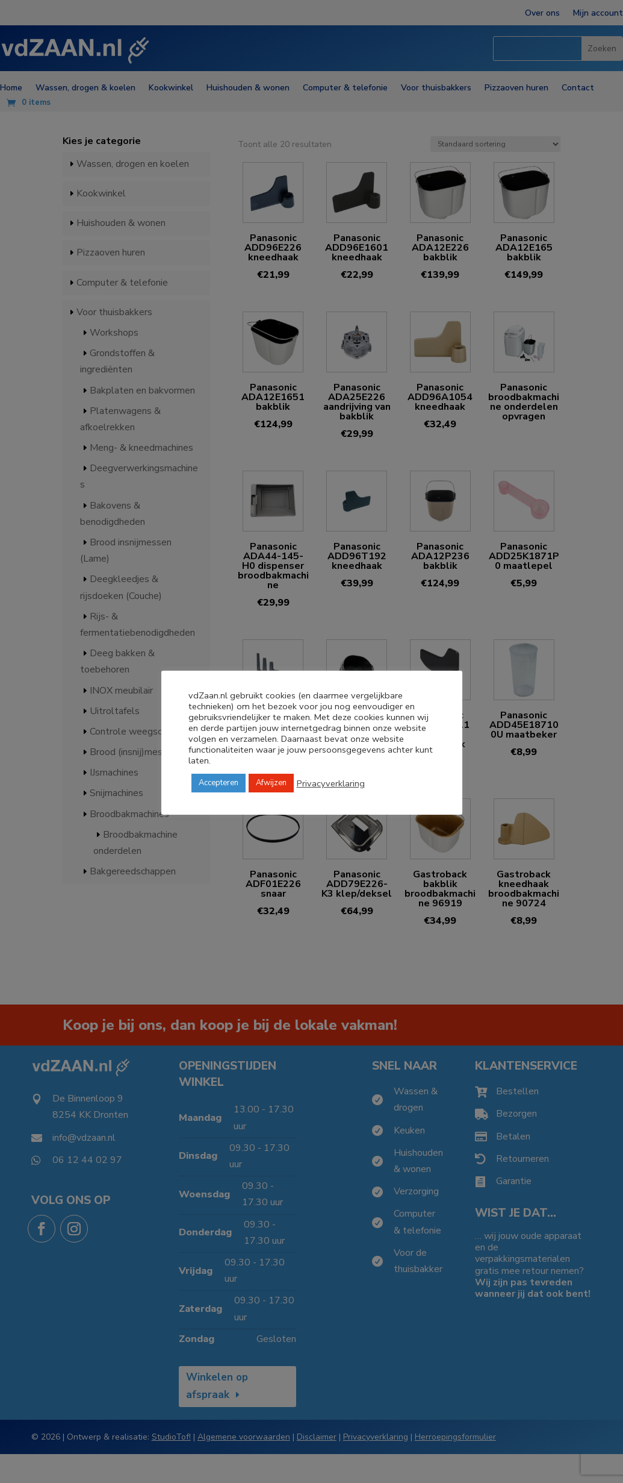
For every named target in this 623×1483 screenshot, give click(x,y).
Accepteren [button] (218, 782)
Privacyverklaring (331, 783)
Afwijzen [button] (271, 782)
